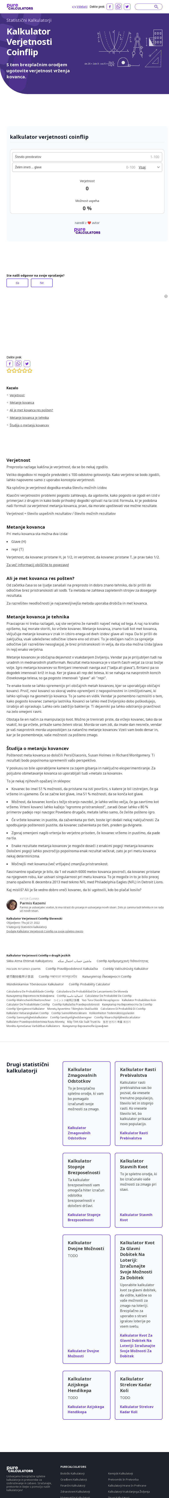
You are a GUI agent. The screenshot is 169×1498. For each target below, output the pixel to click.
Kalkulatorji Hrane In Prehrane (127, 1485)
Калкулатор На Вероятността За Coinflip (127, 1004)
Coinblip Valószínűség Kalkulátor (125, 969)
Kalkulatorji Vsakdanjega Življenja (129, 1491)
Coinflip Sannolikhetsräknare (69, 1013)
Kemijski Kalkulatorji (120, 1473)
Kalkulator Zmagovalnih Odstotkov (79, 1132)
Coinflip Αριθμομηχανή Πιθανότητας (122, 961)
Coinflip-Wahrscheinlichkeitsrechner (28, 1000)
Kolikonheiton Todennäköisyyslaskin (111, 1013)
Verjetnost (17, 395)
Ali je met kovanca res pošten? (31, 410)
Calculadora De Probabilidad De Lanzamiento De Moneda (92, 991)
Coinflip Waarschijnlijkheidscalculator (117, 1017)
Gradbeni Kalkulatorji (73, 1479)
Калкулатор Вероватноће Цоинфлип (85, 1026)
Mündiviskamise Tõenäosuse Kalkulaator (35, 984)
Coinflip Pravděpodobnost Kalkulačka (72, 969)
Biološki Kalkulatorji (72, 1473)
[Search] (146, 6)
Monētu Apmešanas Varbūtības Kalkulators (33, 1026)
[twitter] (127, 6)
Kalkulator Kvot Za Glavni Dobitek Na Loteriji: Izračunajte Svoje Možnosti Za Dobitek (137, 1345)
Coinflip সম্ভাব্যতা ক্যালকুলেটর (58, 976)
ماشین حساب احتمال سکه (75, 961)
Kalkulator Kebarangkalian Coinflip (27, 1013)
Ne (42, 283)
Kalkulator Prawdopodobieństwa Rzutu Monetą (35, 1022)
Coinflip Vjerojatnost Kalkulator (25, 1009)
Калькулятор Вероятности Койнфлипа (30, 996)
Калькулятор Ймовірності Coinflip (106, 976)
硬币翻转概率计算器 (20, 976)
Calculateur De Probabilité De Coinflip (108, 996)
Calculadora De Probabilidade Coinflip (30, 991)
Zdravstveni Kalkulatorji (75, 1491)
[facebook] (110, 6)
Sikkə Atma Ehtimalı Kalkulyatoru (29, 961)
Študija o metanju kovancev (29, 425)
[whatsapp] (118, 6)
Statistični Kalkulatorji (29, 20)
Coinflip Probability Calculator (89, 984)
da (17, 283)
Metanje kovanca (22, 402)
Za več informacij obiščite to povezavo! (37, 564)
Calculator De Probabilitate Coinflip (28, 1004)
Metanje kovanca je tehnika (29, 418)
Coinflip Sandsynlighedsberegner (71, 1017)
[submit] (156, 6)
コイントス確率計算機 (66, 1000)
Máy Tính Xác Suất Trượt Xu (83, 1022)
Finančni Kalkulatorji (72, 1485)
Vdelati (79, 7)
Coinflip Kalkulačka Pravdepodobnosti (76, 1004)
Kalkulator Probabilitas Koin (139, 1000)
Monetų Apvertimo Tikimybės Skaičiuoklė (72, 1009)
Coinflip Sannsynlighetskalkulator (26, 1017)
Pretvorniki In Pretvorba (123, 1479)
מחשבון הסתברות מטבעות (23, 969)
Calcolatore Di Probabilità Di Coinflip (123, 1009)
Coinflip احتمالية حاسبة (70, 996)
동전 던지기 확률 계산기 (117, 1022)
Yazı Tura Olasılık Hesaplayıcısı (100, 1000)
